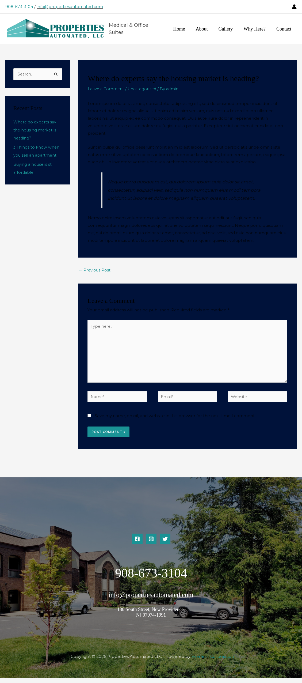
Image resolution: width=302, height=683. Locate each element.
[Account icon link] (294, 6)
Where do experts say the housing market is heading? (35, 131)
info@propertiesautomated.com (70, 6)
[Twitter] (165, 544)
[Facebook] (137, 544)
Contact (284, 29)
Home (184, 29)
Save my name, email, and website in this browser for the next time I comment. (175, 420)
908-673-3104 (19, 6)
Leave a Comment (107, 89)
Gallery (228, 29)
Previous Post (95, 270)
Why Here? (256, 29)
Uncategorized (144, 89)
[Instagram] (151, 544)
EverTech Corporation (213, 661)
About (206, 29)
